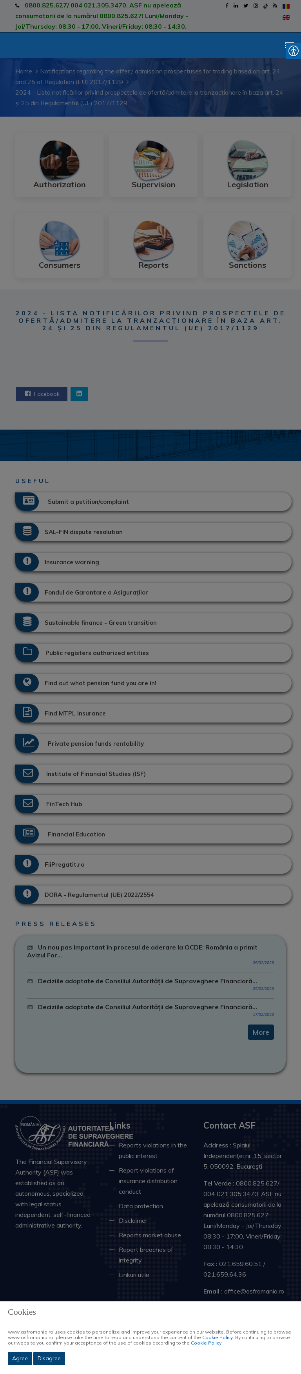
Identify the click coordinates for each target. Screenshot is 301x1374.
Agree (20, 1358)
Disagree (49, 1358)
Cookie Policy (217, 1337)
